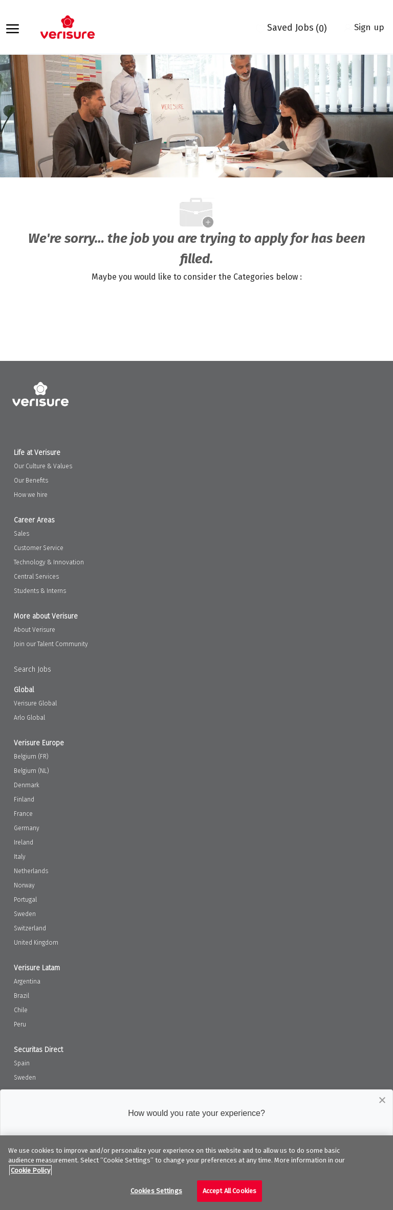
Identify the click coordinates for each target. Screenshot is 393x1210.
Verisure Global (35, 703)
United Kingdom (36, 942)
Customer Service (38, 548)
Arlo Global (29, 717)
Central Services (36, 576)
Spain (22, 1063)
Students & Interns (40, 591)
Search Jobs (32, 669)
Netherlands (31, 871)
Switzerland (30, 928)
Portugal (25, 899)
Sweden (25, 914)
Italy (20, 856)
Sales (21, 533)
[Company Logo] (72, 27)
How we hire (31, 494)
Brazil (21, 995)
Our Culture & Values (43, 466)
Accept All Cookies (229, 1191)
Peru (20, 1024)
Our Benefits (31, 480)
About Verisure (34, 629)
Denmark (26, 785)
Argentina (27, 981)
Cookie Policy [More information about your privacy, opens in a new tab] (30, 1170)
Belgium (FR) (31, 756)
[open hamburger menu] (12, 27)
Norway (24, 885)
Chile (21, 1010)
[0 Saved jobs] (291, 27)
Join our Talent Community (51, 644)
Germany (26, 828)
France (23, 813)
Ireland (23, 842)
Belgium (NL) (31, 770)
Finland (24, 799)
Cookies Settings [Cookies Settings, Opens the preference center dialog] (156, 1191)
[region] (196, 1172)
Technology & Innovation (49, 562)
